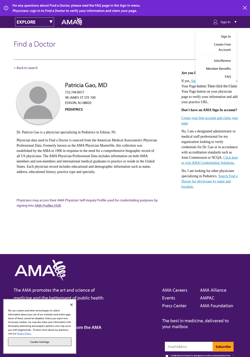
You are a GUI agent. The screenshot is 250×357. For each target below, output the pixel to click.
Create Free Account (222, 47)
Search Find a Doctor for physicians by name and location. (209, 181)
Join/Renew (222, 60)
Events (168, 298)
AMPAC (207, 298)
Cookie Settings (39, 341)
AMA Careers (175, 290)
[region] (39, 326)
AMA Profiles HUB (48, 205)
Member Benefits (218, 68)
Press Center (174, 305)
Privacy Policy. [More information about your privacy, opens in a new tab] (24, 333)
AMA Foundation (216, 305)
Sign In (226, 36)
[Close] (71, 304)
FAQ (228, 76)
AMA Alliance (213, 290)
